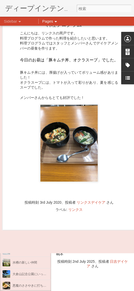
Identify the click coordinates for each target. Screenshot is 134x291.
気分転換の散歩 (23, 216)
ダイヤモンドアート (26, 239)
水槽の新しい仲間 (25, 262)
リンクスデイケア (91, 178)
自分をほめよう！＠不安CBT (32, 204)
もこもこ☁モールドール (29, 251)
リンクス (75, 186)
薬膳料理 (19, 228)
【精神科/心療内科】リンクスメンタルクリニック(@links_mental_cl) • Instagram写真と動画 (92, 209)
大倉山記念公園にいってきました (36, 274)
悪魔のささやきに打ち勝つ (31, 285)
